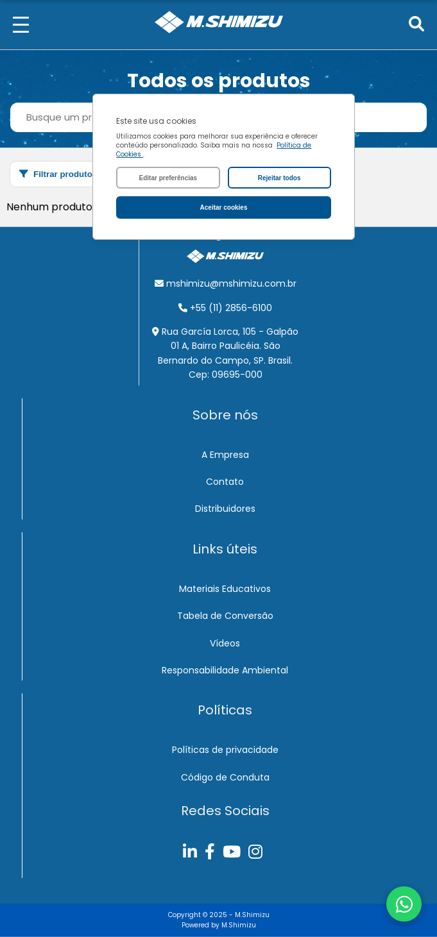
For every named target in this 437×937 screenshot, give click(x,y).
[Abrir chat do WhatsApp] (404, 904)
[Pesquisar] (416, 24)
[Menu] (20, 24)
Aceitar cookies (224, 207)
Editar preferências (168, 177)
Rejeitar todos (279, 177)
